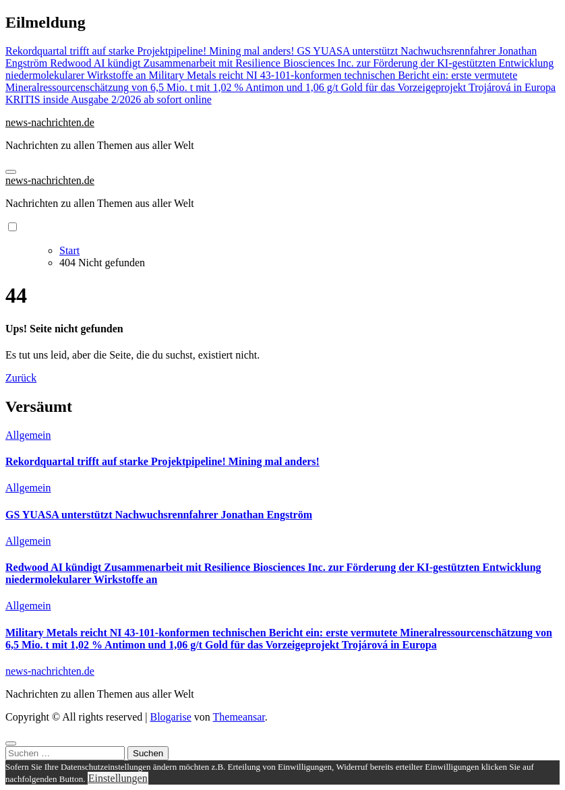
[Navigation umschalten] (10, 172)
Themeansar (239, 717)
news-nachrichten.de (49, 122)
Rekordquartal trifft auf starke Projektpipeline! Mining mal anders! (162, 461)
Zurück (20, 378)
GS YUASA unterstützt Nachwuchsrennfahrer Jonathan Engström (158, 514)
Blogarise (170, 717)
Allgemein (28, 435)
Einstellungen (118, 778)
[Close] (10, 743)
